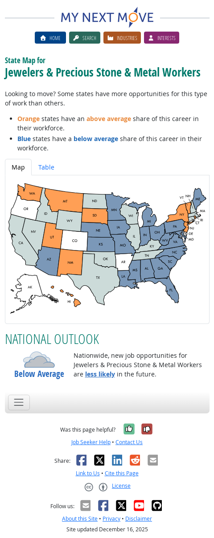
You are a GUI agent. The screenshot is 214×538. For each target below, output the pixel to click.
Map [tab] (18, 167)
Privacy (111, 518)
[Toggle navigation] (19, 402)
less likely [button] (100, 374)
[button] (39, 359)
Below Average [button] (39, 374)
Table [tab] (46, 167)
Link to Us (88, 473)
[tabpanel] (107, 249)
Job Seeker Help (91, 442)
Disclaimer (138, 518)
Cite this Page (122, 473)
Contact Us (129, 442)
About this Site (80, 518)
